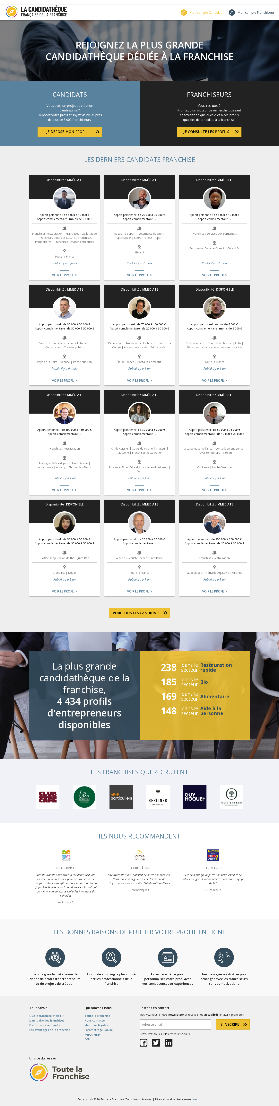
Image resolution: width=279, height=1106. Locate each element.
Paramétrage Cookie (98, 1030)
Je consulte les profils (206, 131)
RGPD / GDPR (92, 1034)
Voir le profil (63, 275)
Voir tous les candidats (136, 612)
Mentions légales (96, 1025)
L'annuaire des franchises (46, 1020)
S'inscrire (230, 1024)
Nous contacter (95, 1020)
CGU (87, 1039)
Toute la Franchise (97, 1016)
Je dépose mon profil (66, 131)
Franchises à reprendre (44, 1025)
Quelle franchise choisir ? (46, 1016)
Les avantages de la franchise (49, 1030)
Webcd (197, 1099)
